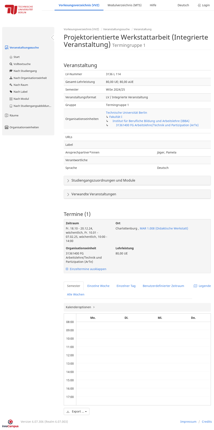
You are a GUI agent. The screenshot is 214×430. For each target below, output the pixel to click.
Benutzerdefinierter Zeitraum (163, 286)
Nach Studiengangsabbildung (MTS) (31, 106)
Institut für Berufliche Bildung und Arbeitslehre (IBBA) (151, 121)
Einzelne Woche (98, 286)
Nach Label (18, 91)
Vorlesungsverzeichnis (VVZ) (79, 5)
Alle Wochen (75, 294)
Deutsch (183, 5)
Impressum (188, 422)
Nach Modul (19, 99)
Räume (11, 115)
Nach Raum (18, 85)
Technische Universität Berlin (126, 113)
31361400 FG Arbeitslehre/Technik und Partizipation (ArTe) (157, 125)
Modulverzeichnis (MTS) (124, 5)
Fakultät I (115, 117)
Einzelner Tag (126, 286)
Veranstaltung (143, 29)
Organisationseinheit (81, 248)
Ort (118, 223)
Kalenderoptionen (79, 307)
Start (14, 57)
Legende (202, 286)
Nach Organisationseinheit (28, 78)
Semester (73, 286)
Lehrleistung (125, 248)
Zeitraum (72, 223)
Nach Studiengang (23, 71)
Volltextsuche (20, 64)
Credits (207, 422)
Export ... (76, 411)
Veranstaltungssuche (21, 47)
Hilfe (153, 5)
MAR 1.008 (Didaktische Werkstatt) (163, 228)
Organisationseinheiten (21, 127)
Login (203, 5)
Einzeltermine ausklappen (86, 269)
